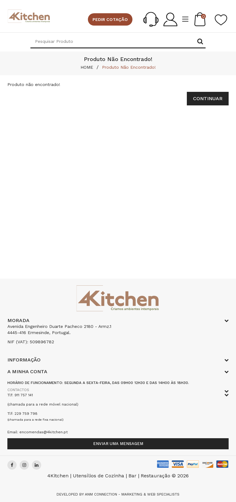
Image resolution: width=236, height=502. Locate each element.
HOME (87, 67)
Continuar (207, 98)
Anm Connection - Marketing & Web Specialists (132, 494)
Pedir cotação (110, 19)
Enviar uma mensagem (118, 443)
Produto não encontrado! (129, 67)
